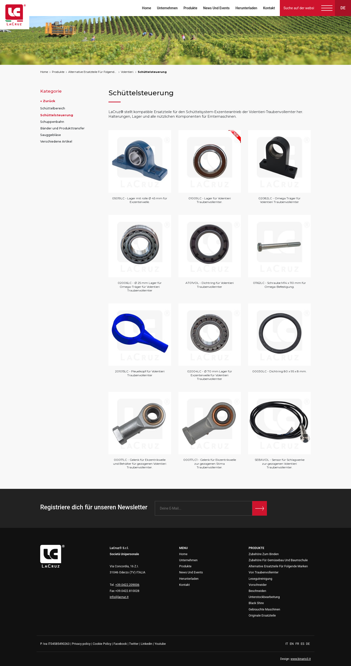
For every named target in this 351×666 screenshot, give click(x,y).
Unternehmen (167, 8)
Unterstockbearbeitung (264, 597)
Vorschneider (258, 585)
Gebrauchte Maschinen (264, 609)
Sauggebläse (50, 135)
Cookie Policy (102, 644)
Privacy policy (81, 644)
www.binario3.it (301, 659)
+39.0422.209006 (127, 585)
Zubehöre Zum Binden (264, 554)
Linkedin (146, 644)
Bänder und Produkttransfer (62, 128)
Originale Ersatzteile (262, 615)
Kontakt (269, 8)
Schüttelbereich (52, 108)
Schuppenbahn (52, 122)
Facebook (120, 644)
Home (146, 8)
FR (297, 644)
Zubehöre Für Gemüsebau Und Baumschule (278, 560)
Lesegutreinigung (260, 578)
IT (287, 644)
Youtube (160, 644)
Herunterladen (246, 8)
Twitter (133, 644)
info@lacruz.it (119, 597)
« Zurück (47, 101)
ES (303, 644)
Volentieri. (127, 72)
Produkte (190, 8)
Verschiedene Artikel (56, 141)
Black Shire (256, 603)
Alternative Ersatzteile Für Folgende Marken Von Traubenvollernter (92, 72)
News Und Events (216, 8)
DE (308, 644)
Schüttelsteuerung (152, 72)
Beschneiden (257, 591)
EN (292, 644)
